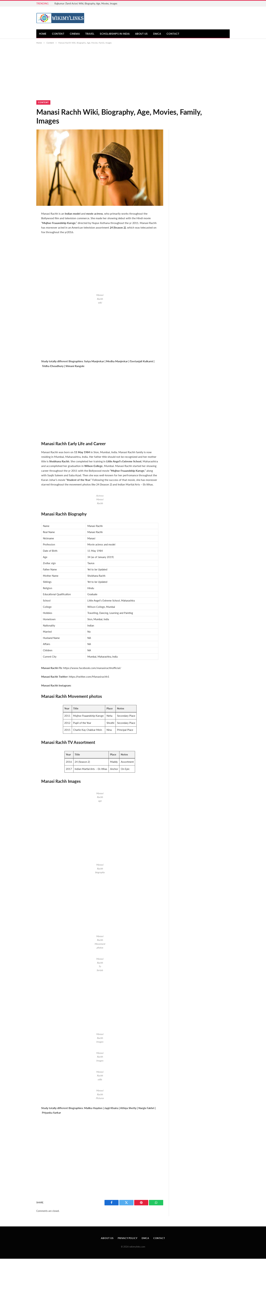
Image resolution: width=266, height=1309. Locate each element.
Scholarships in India (115, 34)
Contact (172, 34)
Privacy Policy (127, 1238)
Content (58, 34)
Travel (89, 34)
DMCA (157, 34)
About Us (141, 34)
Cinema (75, 34)
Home (42, 34)
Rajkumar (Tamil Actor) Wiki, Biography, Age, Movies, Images (85, 3)
